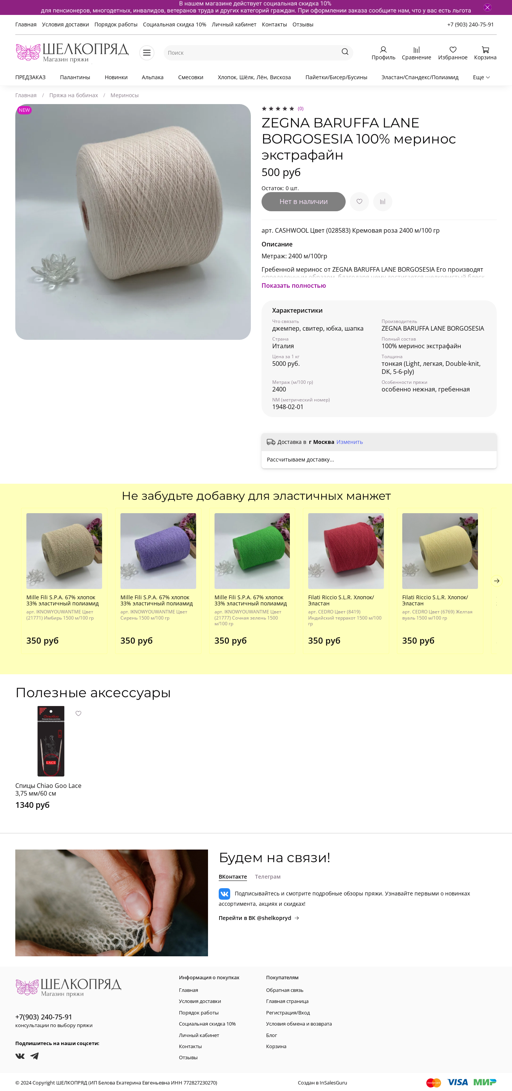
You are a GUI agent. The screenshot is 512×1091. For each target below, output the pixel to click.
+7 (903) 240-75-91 (470, 24)
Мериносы (125, 95)
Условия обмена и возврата (299, 1022)
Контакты (274, 24)
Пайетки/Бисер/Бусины (336, 77)
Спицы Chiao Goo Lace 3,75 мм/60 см (48, 787)
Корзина (276, 1044)
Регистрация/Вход (288, 1011)
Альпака (153, 77)
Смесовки (190, 77)
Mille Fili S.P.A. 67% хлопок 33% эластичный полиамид (57, 604)
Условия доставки (65, 24)
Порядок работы (116, 24)
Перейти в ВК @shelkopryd (259, 916)
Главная (26, 24)
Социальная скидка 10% (174, 24)
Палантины (75, 77)
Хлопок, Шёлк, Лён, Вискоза (254, 77)
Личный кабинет (234, 24)
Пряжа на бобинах (73, 95)
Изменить (349, 442)
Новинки (116, 77)
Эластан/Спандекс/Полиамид (420, 77)
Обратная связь (285, 988)
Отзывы (303, 24)
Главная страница (287, 999)
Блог (271, 1033)
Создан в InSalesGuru (322, 1081)
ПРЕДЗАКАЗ (30, 77)
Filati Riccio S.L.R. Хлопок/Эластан (347, 604)
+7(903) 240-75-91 (43, 1014)
